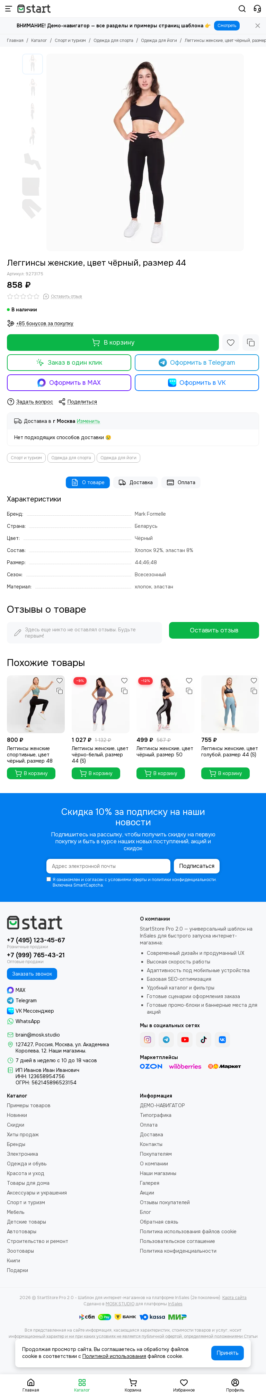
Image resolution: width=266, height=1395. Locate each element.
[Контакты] (257, 8)
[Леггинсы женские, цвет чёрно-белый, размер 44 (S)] (101, 704)
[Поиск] (242, 8)
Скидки (15, 1125)
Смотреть (227, 25)
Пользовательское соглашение (177, 1241)
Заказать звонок (32, 974)
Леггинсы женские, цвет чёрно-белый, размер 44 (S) (100, 754)
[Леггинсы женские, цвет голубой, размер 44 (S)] (230, 704)
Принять (227, 1353)
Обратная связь (159, 1222)
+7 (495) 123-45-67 (36, 940)
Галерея (149, 1183)
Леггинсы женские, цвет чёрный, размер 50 (164, 751)
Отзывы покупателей (165, 1202)
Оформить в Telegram (197, 362)
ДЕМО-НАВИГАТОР (162, 1105)
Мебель (16, 1212)
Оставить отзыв (214, 630)
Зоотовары (20, 1251)
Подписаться (196, 866)
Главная (15, 40)
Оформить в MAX (69, 383)
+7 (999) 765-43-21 (36, 955)
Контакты (151, 1144)
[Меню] (8, 8)
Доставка (135, 482)
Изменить (88, 421)
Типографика (155, 1115)
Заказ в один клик (69, 362)
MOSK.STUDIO (120, 1304)
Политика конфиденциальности (178, 1251)
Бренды (16, 1144)
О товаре (88, 482)
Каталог (39, 40)
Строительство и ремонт (37, 1241)
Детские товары (26, 1222)
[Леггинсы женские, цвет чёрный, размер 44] (145, 152)
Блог (145, 1212)
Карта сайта (234, 1297)
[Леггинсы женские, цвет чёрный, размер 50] (165, 704)
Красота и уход (25, 1173)
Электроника (22, 1154)
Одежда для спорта (113, 40)
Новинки (17, 1115)
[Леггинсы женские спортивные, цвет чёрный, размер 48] (36, 704)
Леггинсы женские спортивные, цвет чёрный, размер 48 (30, 754)
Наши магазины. (67, 1051)
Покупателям (156, 1154)
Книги (13, 1261)
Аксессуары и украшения (37, 1193)
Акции (147, 1193)
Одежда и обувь (27, 1164)
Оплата (181, 482)
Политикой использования (114, 1356)
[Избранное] (230, 342)
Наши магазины (158, 1173)
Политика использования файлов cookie (188, 1231)
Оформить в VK (197, 383)
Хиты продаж (23, 1134)
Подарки (17, 1270)
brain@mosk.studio (38, 1035)
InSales (175, 1304)
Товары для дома (28, 1183)
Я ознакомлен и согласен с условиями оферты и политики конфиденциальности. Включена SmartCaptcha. (131, 882)
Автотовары (21, 1231)
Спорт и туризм (70, 40)
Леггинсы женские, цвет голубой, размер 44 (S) (229, 751)
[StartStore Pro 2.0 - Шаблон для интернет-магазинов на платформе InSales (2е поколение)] (34, 9)
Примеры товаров (29, 1105)
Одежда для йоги (159, 40)
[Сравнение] (250, 342)
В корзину (113, 342)
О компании (154, 1164)
